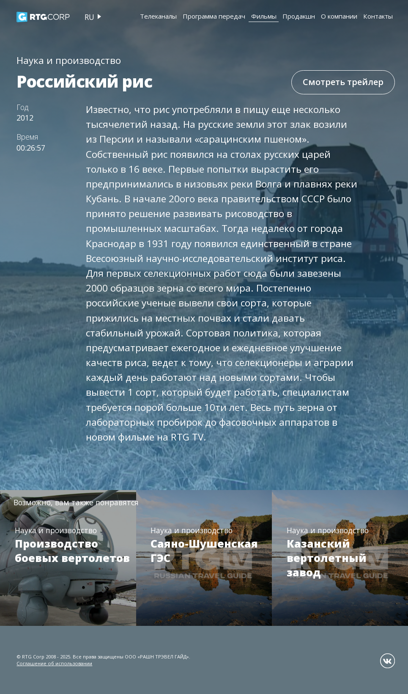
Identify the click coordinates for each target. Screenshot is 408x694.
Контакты (378, 16)
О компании (339, 16)
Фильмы (264, 16)
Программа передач (214, 16)
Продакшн (298, 16)
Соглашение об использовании (54, 663)
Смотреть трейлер (343, 82)
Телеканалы (158, 16)
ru (89, 17)
